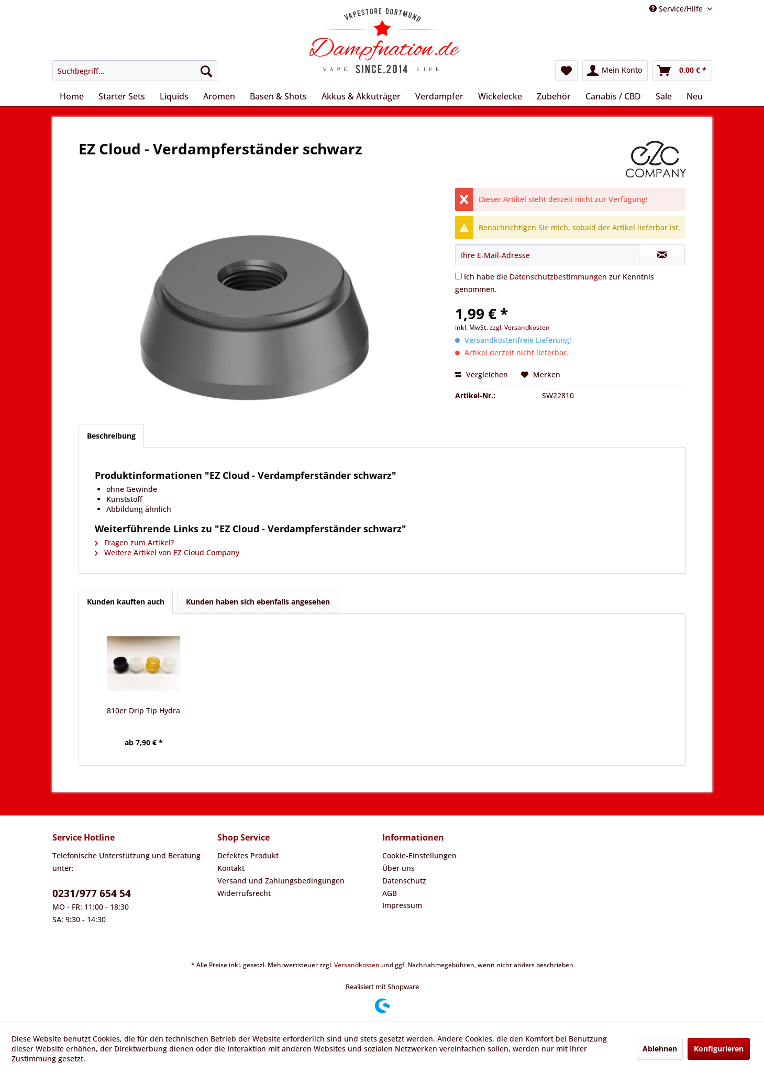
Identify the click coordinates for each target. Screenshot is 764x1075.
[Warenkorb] (682, 70)
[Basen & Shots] (278, 96)
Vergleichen (481, 374)
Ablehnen (660, 1049)
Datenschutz (404, 881)
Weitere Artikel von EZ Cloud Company (167, 552)
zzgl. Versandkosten (520, 327)
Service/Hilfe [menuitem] (677, 9)
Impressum (402, 905)
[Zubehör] (553, 96)
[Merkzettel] (566, 70)
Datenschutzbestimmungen (558, 277)
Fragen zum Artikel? (134, 542)
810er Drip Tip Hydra (143, 710)
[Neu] (694, 96)
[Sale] (663, 96)
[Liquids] (174, 96)
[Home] (71, 96)
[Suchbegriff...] (134, 70)
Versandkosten (357, 964)
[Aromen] (219, 96)
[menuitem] (134, 70)
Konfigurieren (719, 1049)
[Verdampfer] (439, 96)
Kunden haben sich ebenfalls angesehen (258, 602)
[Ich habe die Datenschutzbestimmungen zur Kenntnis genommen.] (458, 276)
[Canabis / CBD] (613, 96)
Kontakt (231, 868)
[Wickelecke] (500, 96)
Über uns (398, 868)
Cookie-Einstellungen (419, 855)
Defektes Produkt (248, 855)
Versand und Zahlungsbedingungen (281, 881)
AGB (389, 893)
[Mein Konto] (615, 70)
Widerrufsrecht (244, 893)
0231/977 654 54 (91, 893)
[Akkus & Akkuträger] (361, 96)
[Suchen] (206, 70)
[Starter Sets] (121, 96)
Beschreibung (111, 436)
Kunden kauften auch (125, 602)
